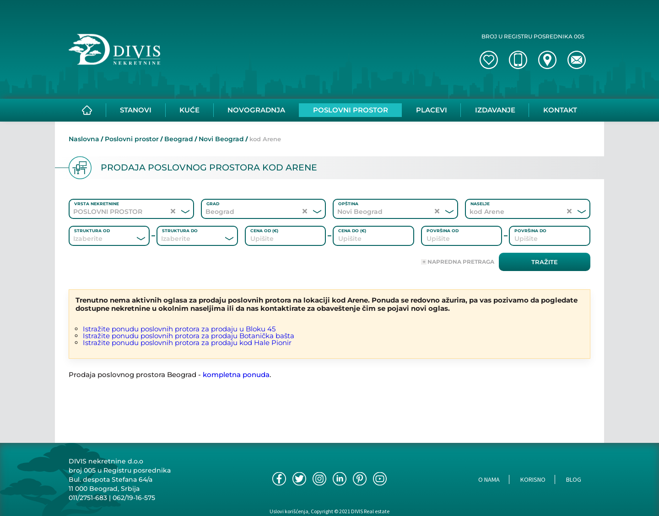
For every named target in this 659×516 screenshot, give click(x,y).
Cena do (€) (352, 231)
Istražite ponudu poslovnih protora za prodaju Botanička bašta (188, 335)
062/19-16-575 (134, 498)
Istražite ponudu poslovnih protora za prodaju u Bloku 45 (179, 328)
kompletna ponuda (236, 374)
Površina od (443, 231)
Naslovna (84, 139)
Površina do (530, 231)
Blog (573, 479)
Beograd (178, 139)
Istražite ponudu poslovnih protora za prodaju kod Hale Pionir (187, 342)
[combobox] (97, 238)
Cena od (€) (264, 231)
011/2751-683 (88, 498)
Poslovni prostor (132, 139)
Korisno (533, 479)
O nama (489, 479)
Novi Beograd (221, 139)
